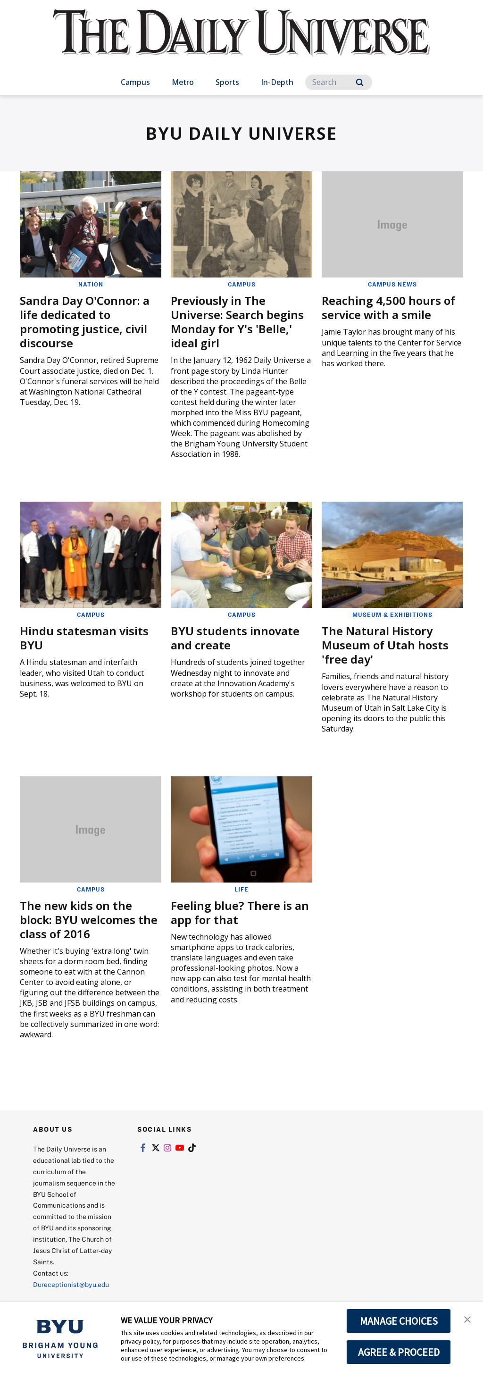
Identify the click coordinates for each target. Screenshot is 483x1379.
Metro (183, 82)
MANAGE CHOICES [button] (399, 1321)
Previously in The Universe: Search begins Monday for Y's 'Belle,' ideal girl (237, 322)
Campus (135, 82)
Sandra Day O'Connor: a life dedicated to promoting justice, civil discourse (85, 322)
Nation (90, 284)
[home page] (241, 42)
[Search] (339, 82)
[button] (467, 1318)
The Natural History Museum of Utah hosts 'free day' (385, 645)
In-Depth (277, 82)
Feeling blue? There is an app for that (240, 912)
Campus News (392, 284)
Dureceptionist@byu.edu (71, 1284)
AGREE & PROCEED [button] (399, 1352)
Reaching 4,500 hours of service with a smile (388, 307)
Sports (227, 82)
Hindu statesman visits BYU (84, 638)
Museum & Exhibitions (392, 614)
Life (241, 889)
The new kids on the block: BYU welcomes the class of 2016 (89, 920)
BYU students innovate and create (235, 638)
